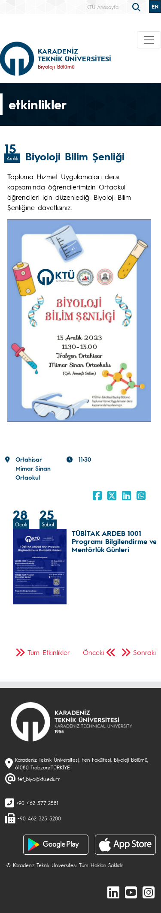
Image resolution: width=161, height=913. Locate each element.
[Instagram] (149, 892)
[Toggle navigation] (149, 39)
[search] (137, 6)
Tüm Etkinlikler (48, 652)
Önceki (93, 652)
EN (155, 6)
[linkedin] (113, 892)
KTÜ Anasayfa (102, 6)
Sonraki (144, 652)
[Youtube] (131, 892)
